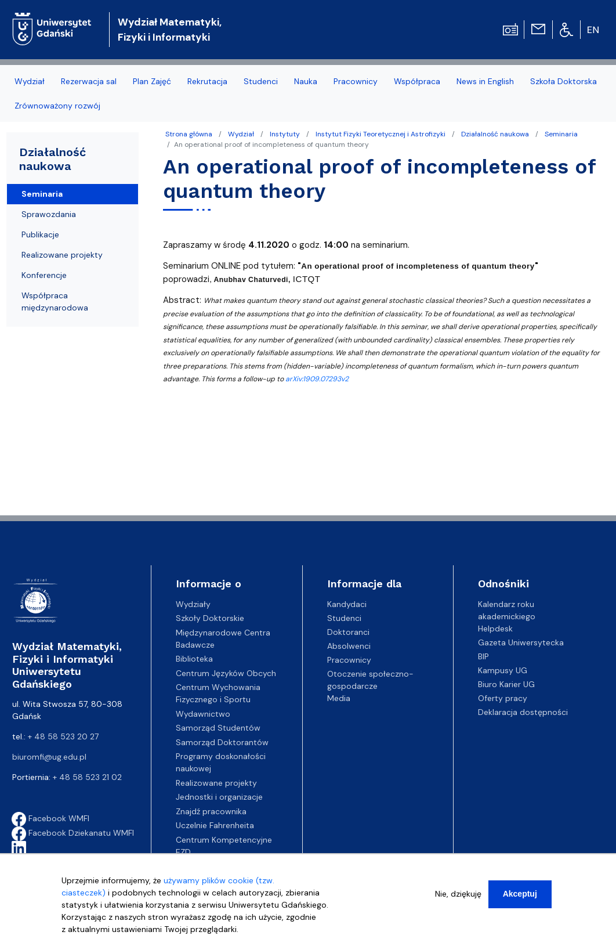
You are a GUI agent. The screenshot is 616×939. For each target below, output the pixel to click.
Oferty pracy (502, 698)
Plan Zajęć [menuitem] (152, 81)
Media (338, 698)
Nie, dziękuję (458, 899)
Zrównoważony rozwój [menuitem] (57, 105)
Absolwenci (349, 646)
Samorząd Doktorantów (222, 742)
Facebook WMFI (50, 818)
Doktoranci (348, 632)
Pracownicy (349, 660)
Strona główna (188, 134)
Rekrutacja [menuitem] (207, 81)
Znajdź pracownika (211, 811)
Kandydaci (347, 604)
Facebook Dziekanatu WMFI (73, 833)
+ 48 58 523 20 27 (63, 736)
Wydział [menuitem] (30, 81)
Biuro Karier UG (506, 684)
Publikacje (40, 234)
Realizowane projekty (62, 255)
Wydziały (193, 604)
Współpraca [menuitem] (417, 81)
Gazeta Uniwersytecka (521, 642)
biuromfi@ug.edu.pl (49, 757)
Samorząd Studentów (218, 728)
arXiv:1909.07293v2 (317, 379)
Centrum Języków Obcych (226, 673)
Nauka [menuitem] (305, 81)
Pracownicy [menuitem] (356, 81)
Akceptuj (520, 899)
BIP (483, 656)
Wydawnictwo (203, 714)
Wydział (241, 134)
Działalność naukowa (495, 134)
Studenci (344, 618)
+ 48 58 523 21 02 (87, 777)
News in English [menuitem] (485, 81)
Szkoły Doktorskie (210, 618)
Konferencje (44, 275)
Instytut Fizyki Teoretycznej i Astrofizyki (380, 134)
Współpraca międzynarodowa (54, 301)
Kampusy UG (502, 670)
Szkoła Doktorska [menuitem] (563, 81)
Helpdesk (495, 628)
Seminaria (561, 134)
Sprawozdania (48, 214)
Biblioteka (194, 658)
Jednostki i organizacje (219, 797)
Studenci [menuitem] (261, 81)
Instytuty (285, 134)
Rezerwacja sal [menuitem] (89, 81)
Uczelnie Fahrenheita (215, 825)
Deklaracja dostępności (523, 712)
